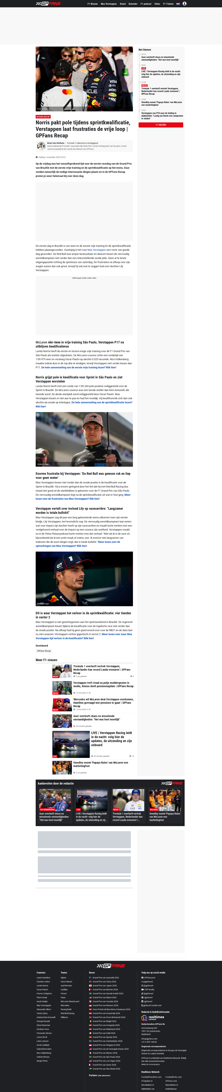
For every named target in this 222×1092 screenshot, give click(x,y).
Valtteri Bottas (43, 1057)
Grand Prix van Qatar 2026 (102, 1065)
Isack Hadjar (42, 1001)
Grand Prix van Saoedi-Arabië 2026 (106, 993)
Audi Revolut (66, 985)
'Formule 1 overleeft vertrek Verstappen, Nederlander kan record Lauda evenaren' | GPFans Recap (160, 91)
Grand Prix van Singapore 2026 (104, 1045)
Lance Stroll (42, 1037)
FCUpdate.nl (146, 1081)
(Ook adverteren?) (104, 1076)
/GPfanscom (148, 978)
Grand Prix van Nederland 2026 (104, 1029)
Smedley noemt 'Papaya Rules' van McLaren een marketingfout (161, 103)
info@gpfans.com (149, 1039)
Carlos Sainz (42, 1013)
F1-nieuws (161, 125)
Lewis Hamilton (43, 978)
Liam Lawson (43, 1041)
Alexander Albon (44, 1009)
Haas (63, 997)
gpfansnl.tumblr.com (151, 1005)
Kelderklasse (171, 1089)
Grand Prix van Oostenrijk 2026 (104, 1013)
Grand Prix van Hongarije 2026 (104, 1025)
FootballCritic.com (174, 1077)
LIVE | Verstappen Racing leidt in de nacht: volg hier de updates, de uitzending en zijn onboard (161, 74)
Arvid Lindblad (43, 1045)
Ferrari (64, 993)
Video (157, 4)
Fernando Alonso (44, 1033)
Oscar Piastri (42, 989)
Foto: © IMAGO (43, 109)
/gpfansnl (146, 997)
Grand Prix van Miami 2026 (103, 997)
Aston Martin (66, 981)
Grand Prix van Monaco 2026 (103, 1005)
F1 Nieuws (93, 4)
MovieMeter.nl (147, 1085)
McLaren (41, 342)
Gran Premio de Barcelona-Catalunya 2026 (109, 1009)
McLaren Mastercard (70, 1001)
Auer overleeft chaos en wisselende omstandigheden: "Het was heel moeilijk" (160, 58)
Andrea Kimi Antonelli (46, 1017)
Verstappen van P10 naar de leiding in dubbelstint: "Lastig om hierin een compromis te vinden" (162, 116)
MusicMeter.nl (172, 1085)
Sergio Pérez (42, 1061)
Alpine (63, 978)
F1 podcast (146, 4)
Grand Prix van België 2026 (102, 1021)
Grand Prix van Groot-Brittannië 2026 (107, 1017)
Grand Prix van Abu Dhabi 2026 (104, 1069)
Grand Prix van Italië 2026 (102, 1033)
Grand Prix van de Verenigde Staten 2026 (109, 1049)
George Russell (43, 1021)
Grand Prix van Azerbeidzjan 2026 (105, 1041)
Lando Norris (42, 985)
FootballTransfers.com (151, 1077)
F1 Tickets (168, 4)
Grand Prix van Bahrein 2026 (103, 989)
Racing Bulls (66, 1009)
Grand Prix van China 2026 (102, 981)
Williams (64, 1017)
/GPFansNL (148, 989)
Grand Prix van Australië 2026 (104, 978)
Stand (123, 4)
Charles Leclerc (43, 981)
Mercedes (65, 1005)
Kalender (133, 4)
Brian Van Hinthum (56, 143)
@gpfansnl (147, 985)
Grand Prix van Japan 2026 (103, 985)
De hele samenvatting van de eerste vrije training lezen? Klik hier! (78, 367)
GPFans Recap (43, 117)
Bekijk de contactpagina (150, 1064)
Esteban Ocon (43, 1029)
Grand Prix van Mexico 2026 (103, 1053)
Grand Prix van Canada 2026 (103, 1001)
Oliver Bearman (43, 1025)
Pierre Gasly (42, 997)
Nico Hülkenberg (44, 1053)
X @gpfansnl (147, 981)
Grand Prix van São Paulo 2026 (104, 1057)
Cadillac (64, 989)
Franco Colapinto (44, 993)
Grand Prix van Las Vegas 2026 (104, 1061)
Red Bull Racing (67, 1013)
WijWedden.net (147, 1089)
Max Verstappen (109, 4)
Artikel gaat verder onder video (84, 278)
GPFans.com (171, 1081)
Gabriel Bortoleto (44, 1049)
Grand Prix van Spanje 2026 (103, 1037)
